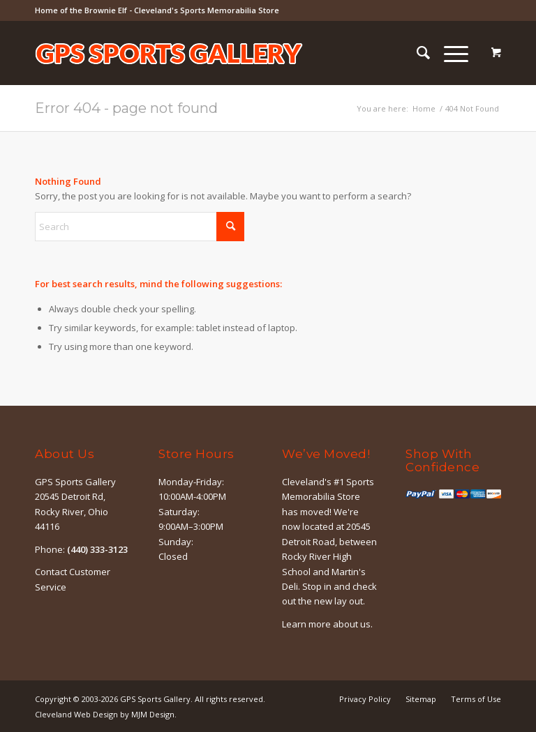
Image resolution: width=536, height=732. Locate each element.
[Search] (416, 53)
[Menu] (449, 53)
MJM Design (152, 714)
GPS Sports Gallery (155, 699)
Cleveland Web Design (76, 714)
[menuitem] (416, 53)
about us (352, 624)
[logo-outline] (169, 74)
